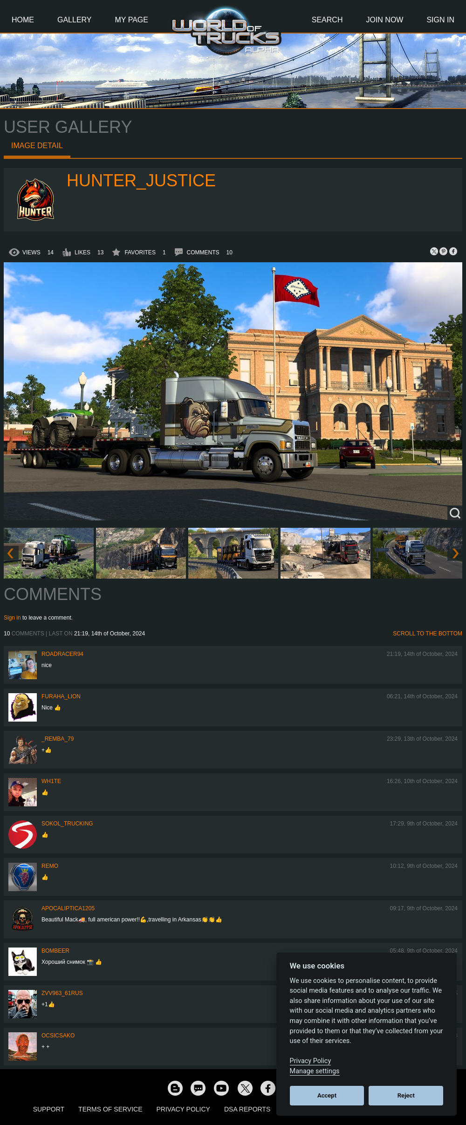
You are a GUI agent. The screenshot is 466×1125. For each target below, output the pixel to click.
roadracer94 (62, 654)
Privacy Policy (183, 1109)
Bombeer (55, 951)
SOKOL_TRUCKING (67, 823)
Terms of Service (110, 1109)
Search (327, 20)
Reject (406, 1095)
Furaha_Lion (61, 696)
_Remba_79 (57, 739)
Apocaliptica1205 (68, 908)
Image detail (37, 146)
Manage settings (315, 1071)
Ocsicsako (58, 1035)
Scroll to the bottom (427, 633)
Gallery (74, 20)
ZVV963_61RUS (62, 993)
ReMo (49, 866)
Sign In (440, 20)
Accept (326, 1095)
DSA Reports (247, 1109)
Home (23, 20)
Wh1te (51, 781)
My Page (131, 20)
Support (48, 1109)
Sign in (12, 617)
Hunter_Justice (141, 180)
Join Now (384, 20)
